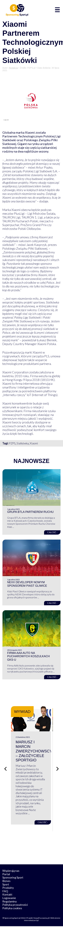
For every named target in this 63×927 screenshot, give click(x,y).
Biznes (6, 881)
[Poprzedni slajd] (5, 769)
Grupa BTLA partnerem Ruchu (30, 511)
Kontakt (7, 895)
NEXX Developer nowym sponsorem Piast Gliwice (27, 584)
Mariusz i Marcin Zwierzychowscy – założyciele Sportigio (34, 752)
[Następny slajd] (57, 769)
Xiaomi (34, 443)
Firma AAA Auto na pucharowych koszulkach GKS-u (28, 656)
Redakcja (13, 68)
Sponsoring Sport (12, 878)
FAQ (5, 891)
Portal (6, 874)
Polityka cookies (12, 908)
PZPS (12, 443)
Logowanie (9, 898)
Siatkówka (23, 443)
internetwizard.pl (31, 921)
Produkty (8, 888)
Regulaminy (9, 902)
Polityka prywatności (15, 905)
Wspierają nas (10, 871)
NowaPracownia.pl (41, 919)
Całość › (52, 532)
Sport (5, 885)
